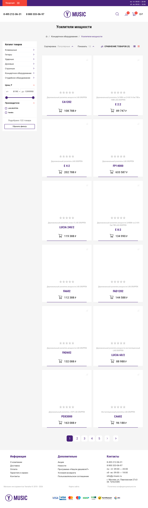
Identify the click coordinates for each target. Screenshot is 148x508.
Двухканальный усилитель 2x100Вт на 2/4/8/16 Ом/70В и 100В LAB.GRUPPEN (118, 101)
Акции (61, 462)
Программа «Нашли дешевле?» (73, 469)
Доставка (15, 466)
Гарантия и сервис (19, 473)
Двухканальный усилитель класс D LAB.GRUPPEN (67, 225)
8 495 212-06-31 (12, 14)
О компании (16, 462)
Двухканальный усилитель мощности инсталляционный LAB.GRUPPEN (118, 351)
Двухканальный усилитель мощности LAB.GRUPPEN (67, 99)
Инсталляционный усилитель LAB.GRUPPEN (118, 414)
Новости (62, 466)
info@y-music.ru (114, 476)
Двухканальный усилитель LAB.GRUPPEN (66, 163)
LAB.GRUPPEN (13, 108)
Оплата (13, 469)
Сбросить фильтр (20, 126)
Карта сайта (74, 487)
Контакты (15, 476)
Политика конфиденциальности (122, 487)
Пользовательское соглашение (73, 476)
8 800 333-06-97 (35, 14)
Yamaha (10, 112)
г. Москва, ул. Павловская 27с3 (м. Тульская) (122, 481)
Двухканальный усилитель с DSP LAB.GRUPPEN (67, 414)
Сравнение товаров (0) (115, 46)
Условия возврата (67, 473)
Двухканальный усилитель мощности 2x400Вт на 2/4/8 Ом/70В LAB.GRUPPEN (118, 226)
